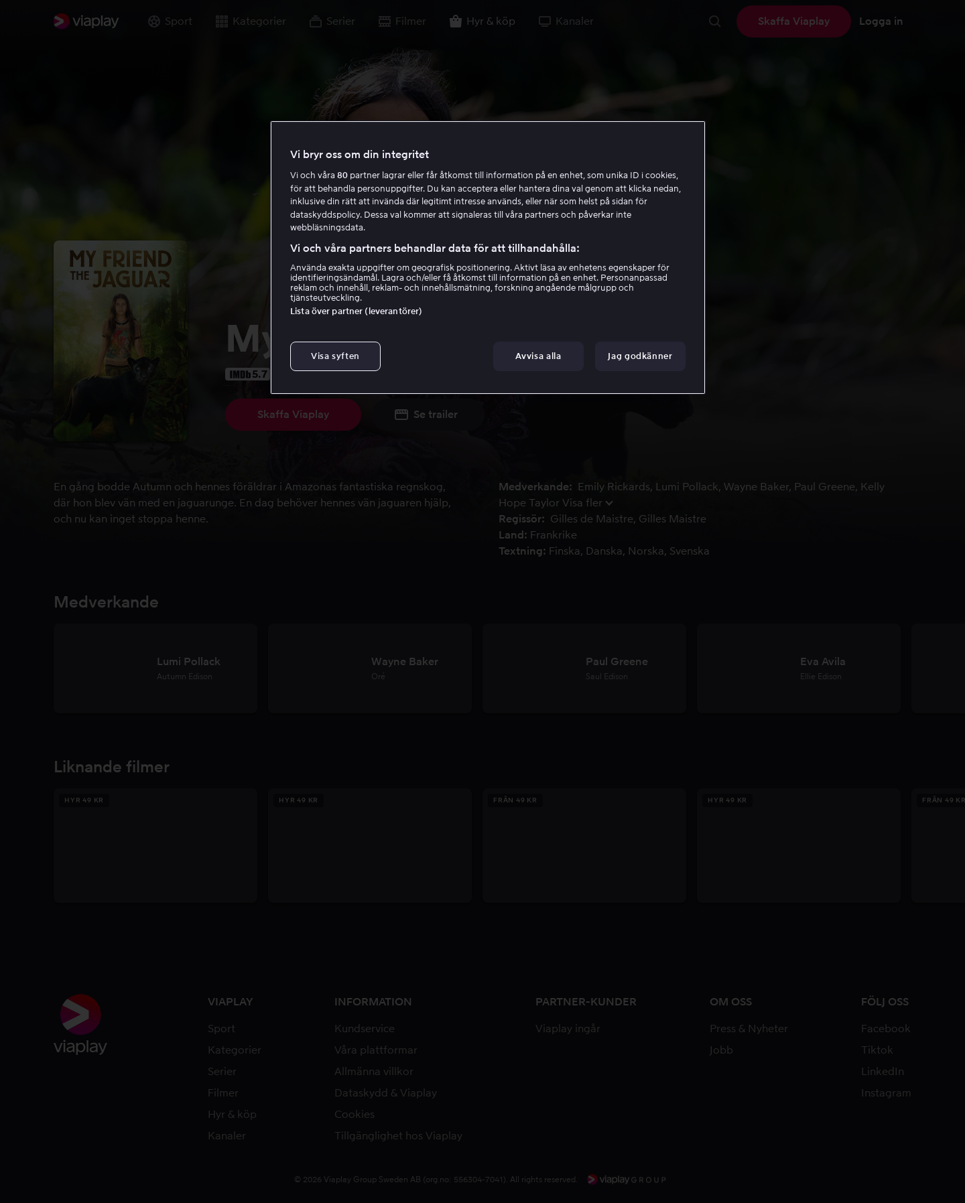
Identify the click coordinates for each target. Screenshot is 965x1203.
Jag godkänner (640, 356)
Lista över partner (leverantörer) (356, 311)
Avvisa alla (538, 356)
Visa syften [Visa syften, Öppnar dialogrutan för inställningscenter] (335, 356)
